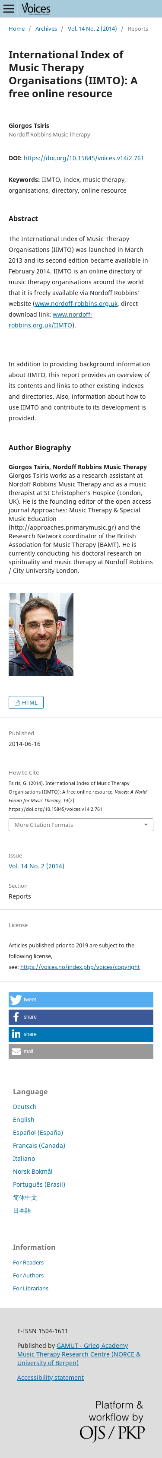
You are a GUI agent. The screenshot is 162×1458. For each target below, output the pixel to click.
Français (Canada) (39, 1145)
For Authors (28, 1275)
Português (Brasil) (39, 1184)
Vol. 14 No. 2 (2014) (92, 28)
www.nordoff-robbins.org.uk (76, 303)
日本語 (22, 1210)
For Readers (28, 1262)
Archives (46, 28)
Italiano (24, 1158)
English (24, 1119)
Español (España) (38, 1132)
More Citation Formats (44, 825)
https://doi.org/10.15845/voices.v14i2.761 (84, 158)
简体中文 (25, 1197)
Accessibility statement (50, 1377)
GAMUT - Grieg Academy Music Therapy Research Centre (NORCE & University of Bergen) (78, 1354)
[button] (81, 999)
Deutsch (25, 1106)
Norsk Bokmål (33, 1171)
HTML (29, 702)
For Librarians (30, 1288)
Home (17, 28)
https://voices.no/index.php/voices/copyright (80, 967)
